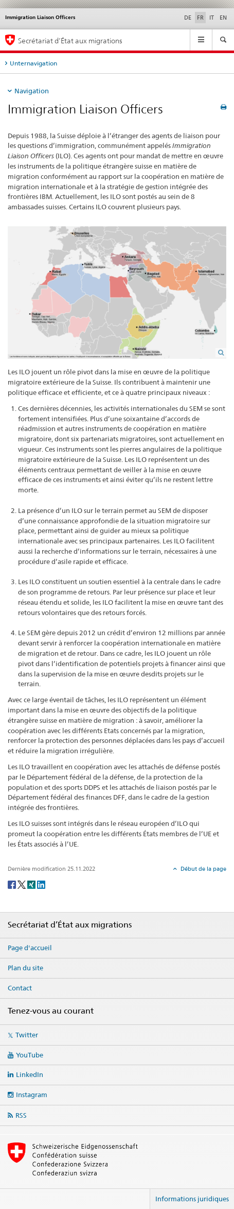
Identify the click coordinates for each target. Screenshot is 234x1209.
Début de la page (202, 868)
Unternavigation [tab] (33, 63)
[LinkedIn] (41, 884)
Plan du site (25, 968)
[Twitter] (22, 884)
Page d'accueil (30, 947)
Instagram (31, 1094)
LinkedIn (29, 1074)
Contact (20, 988)
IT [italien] (211, 17)
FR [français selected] (200, 17)
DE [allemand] (187, 17)
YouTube (29, 1055)
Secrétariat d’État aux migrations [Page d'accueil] (70, 40)
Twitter (26, 1035)
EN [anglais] (223, 17)
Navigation (31, 91)
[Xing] (32, 884)
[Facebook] (12, 884)
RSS (21, 1115)
